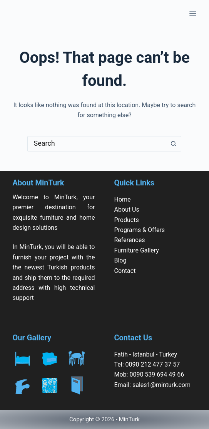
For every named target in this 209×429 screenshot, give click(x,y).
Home (122, 199)
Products (126, 220)
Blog (120, 260)
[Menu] (192, 13)
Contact (124, 270)
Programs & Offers (139, 230)
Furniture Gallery (136, 250)
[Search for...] (96, 143)
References (129, 240)
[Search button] (173, 143)
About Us (126, 209)
